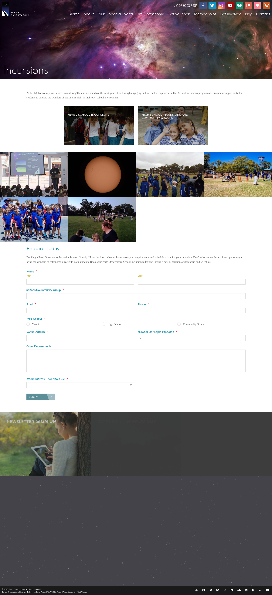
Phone (143, 304)
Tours (101, 13)
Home (75, 13)
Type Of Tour (35, 318)
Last (140, 275)
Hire (140, 13)
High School (114, 324)
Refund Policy (40, 592)
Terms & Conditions (10, 592)
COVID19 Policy (54, 592)
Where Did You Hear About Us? (47, 378)
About (88, 13)
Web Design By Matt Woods (75, 592)
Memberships (205, 13)
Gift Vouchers (179, 13)
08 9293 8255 (186, 6)
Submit (33, 397)
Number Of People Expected (157, 331)
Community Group (193, 324)
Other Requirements (38, 346)
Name (31, 271)
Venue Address (37, 331)
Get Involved (230, 13)
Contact (263, 13)
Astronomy (155, 13)
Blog (248, 13)
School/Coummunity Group (45, 289)
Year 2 (35, 324)
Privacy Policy (26, 592)
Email (31, 304)
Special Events (121, 13)
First (28, 275)
